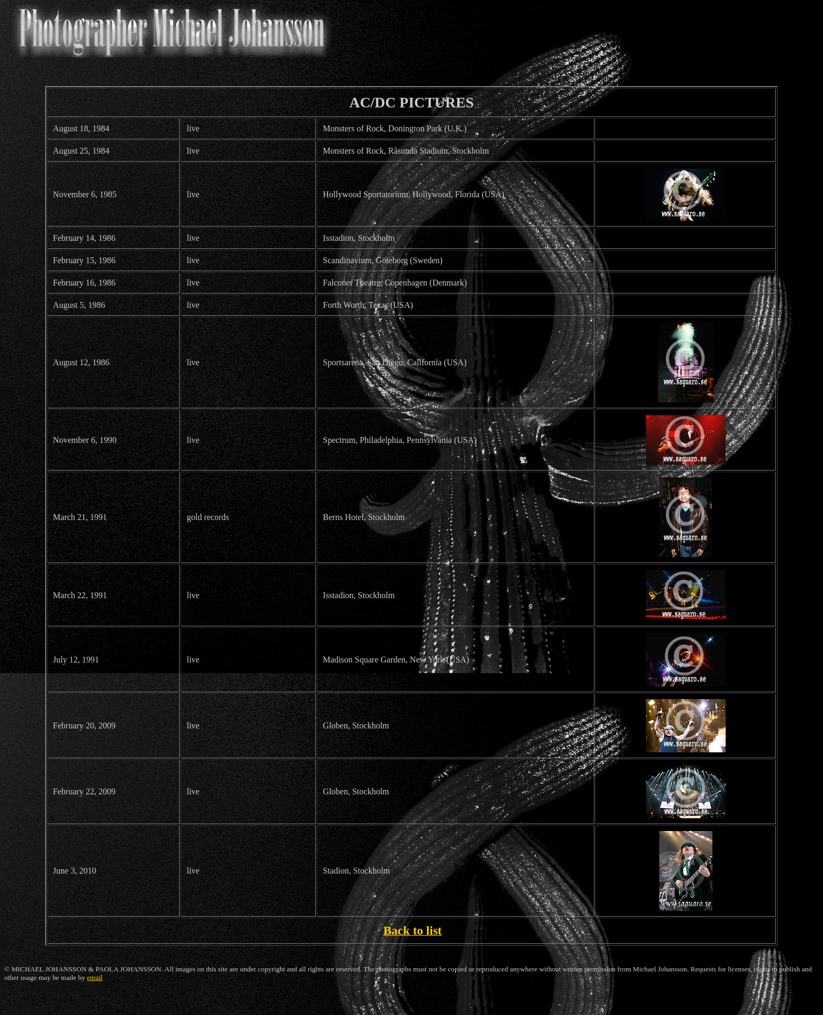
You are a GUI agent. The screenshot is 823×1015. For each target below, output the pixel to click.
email (95, 978)
